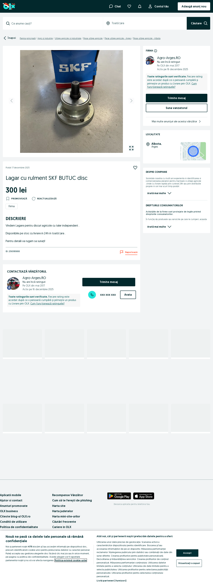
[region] (106, 558)
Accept (187, 552)
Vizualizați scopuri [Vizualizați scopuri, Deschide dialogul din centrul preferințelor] (189, 563)
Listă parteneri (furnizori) (111, 580)
